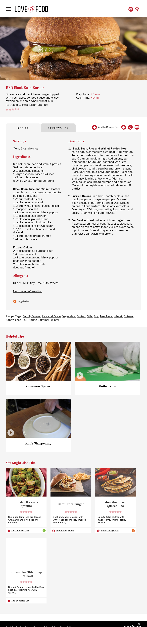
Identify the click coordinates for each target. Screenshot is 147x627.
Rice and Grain (51, 316)
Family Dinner (31, 316)
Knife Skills (107, 386)
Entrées (128, 316)
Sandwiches (13, 320)
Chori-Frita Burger (71, 504)
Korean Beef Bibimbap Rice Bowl (26, 574)
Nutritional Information (27, 291)
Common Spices (38, 386)
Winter (55, 320)
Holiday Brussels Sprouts (26, 504)
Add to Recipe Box (108, 127)
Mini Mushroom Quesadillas (115, 504)
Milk (89, 316)
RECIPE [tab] (23, 128)
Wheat (118, 316)
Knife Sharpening (38, 443)
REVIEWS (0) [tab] (58, 128)
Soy (96, 316)
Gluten (81, 316)
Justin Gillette (19, 104)
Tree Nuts (106, 316)
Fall (25, 320)
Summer (44, 320)
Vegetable (68, 316)
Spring (33, 320)
